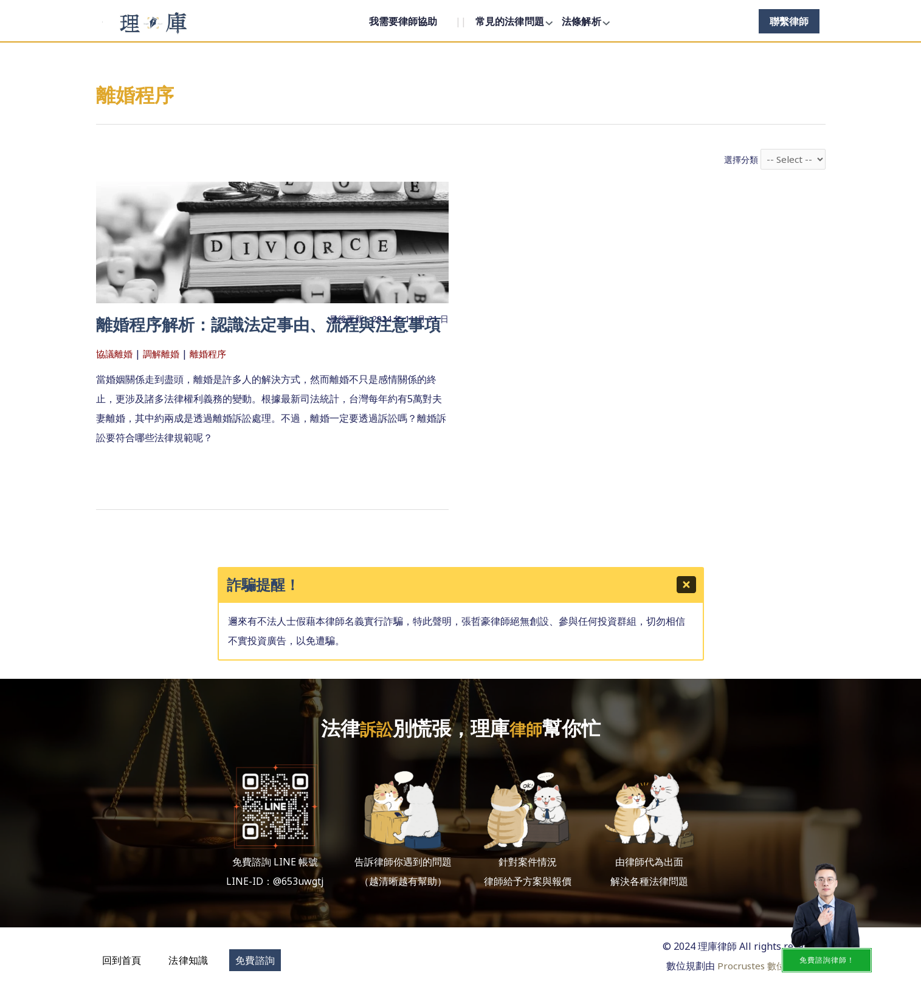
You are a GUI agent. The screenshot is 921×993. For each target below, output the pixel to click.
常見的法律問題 (509, 21)
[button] (122, 960)
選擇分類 (740, 160)
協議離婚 (115, 376)
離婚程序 (214, 376)
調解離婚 (164, 376)
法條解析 (581, 21)
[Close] (687, 586)
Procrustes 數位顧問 (758, 965)
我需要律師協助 (403, 21)
